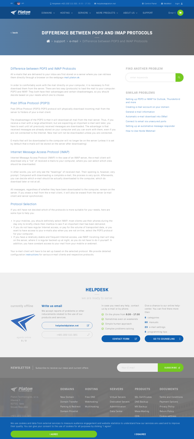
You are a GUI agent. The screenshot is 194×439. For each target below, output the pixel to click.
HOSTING (65, 12)
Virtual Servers (118, 396)
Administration (118, 406)
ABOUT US (128, 12)
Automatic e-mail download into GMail (146, 116)
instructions (32, 254)
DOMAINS (47, 12)
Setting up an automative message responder (150, 125)
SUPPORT (148, 12)
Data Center (116, 411)
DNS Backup (141, 401)
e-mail (73, 41)
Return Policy (167, 411)
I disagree (140, 434)
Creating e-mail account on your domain (147, 106)
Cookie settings (168, 416)
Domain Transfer (69, 401)
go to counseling (167, 338)
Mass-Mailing (142, 411)
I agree (54, 434)
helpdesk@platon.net (105, 3)
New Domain (67, 396)
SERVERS (83, 12)
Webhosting (91, 401)
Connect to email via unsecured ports (146, 121)
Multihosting (92, 406)
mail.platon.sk (72, 77)
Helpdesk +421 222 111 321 (70, 3)
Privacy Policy (167, 406)
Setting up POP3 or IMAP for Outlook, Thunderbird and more (153, 100)
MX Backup (141, 406)
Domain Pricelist (69, 411)
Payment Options (169, 401)
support (59, 41)
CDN (137, 416)
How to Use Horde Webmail (140, 130)
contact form (124, 338)
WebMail (166, 3)
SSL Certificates (143, 396)
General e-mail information (140, 111)
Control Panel (149, 3)
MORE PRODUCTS (105, 12)
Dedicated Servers (120, 401)
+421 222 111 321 (73, 334)
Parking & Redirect (70, 406)
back (14, 32)
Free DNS (90, 396)
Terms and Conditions (171, 396)
